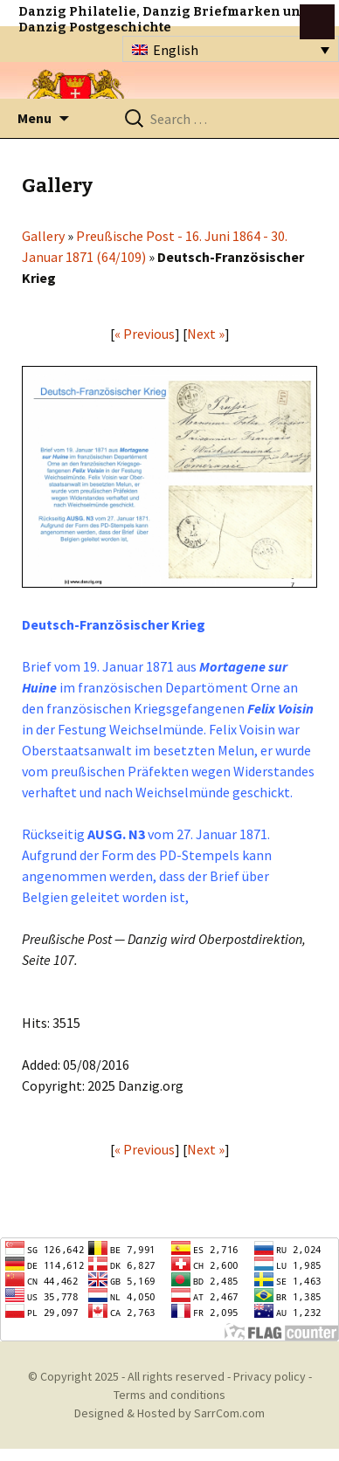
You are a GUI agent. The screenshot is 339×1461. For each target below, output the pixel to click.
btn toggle (317, 21)
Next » (206, 333)
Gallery (43, 236)
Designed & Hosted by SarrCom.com (169, 1413)
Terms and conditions (169, 1394)
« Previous (144, 333)
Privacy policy (269, 1376)
